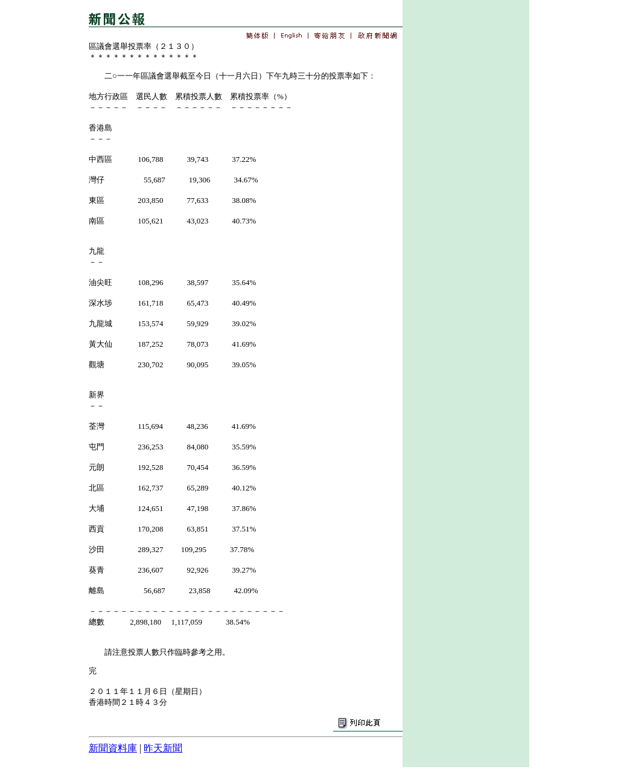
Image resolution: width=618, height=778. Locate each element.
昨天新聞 (163, 748)
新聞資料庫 (113, 748)
